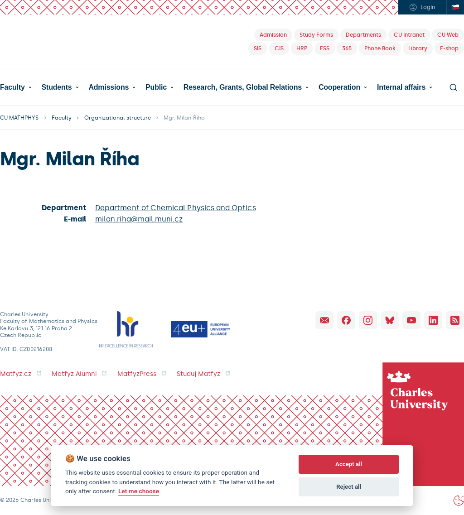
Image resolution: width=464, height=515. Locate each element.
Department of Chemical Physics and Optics (175, 207)
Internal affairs (401, 87)
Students (57, 87)
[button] (16, 87)
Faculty (12, 87)
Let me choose (138, 491)
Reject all (348, 486)
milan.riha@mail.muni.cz (139, 219)
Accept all (348, 464)
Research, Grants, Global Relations (243, 87)
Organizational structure (117, 117)
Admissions (108, 87)
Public (156, 87)
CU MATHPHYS (19, 117)
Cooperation (339, 87)
